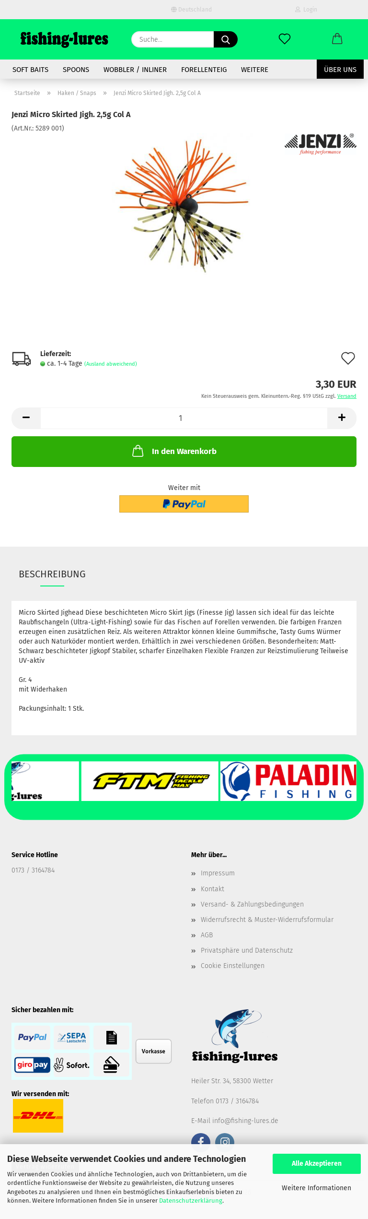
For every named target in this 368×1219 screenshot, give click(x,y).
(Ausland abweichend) (110, 364)
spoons (76, 69)
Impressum (218, 873)
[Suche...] (226, 39)
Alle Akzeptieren (317, 1163)
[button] (337, 39)
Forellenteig (204, 69)
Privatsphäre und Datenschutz (247, 950)
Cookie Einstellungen (232, 966)
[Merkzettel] (284, 39)
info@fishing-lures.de (245, 1121)
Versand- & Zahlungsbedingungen (252, 904)
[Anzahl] (184, 418)
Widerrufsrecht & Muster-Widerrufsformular (267, 920)
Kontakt (212, 889)
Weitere (254, 69)
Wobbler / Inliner (135, 69)
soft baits (30, 69)
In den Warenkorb (173, 450)
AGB (207, 935)
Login (306, 9)
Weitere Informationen (316, 1188)
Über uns (340, 69)
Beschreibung (52, 574)
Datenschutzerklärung (190, 1200)
